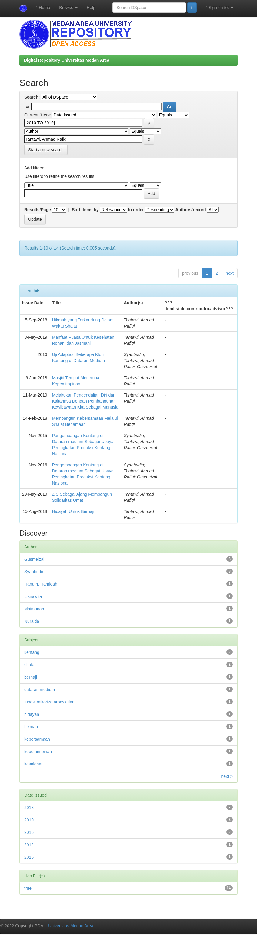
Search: (32, 97)
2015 (29, 857)
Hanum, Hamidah (40, 584)
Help (91, 7)
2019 (29, 820)
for (27, 106)
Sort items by (85, 209)
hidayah (31, 714)
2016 (29, 832)
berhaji (30, 677)
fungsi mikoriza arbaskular (49, 702)
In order (136, 209)
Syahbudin (34, 571)
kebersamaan (37, 739)
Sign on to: (219, 7)
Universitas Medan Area (70, 925)
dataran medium (39, 689)
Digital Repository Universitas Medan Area (66, 60)
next (230, 273)
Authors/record (190, 209)
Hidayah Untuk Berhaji (73, 511)
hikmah (31, 726)
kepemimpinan (38, 751)
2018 (29, 807)
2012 (29, 844)
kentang (31, 652)
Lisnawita (33, 596)
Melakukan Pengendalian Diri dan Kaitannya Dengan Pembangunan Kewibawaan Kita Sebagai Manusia (85, 401)
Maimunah (34, 608)
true (28, 888)
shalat (29, 664)
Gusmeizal (34, 559)
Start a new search (46, 149)
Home (43, 7)
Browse (68, 7)
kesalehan (34, 764)
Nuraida (31, 621)
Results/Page (37, 209)
